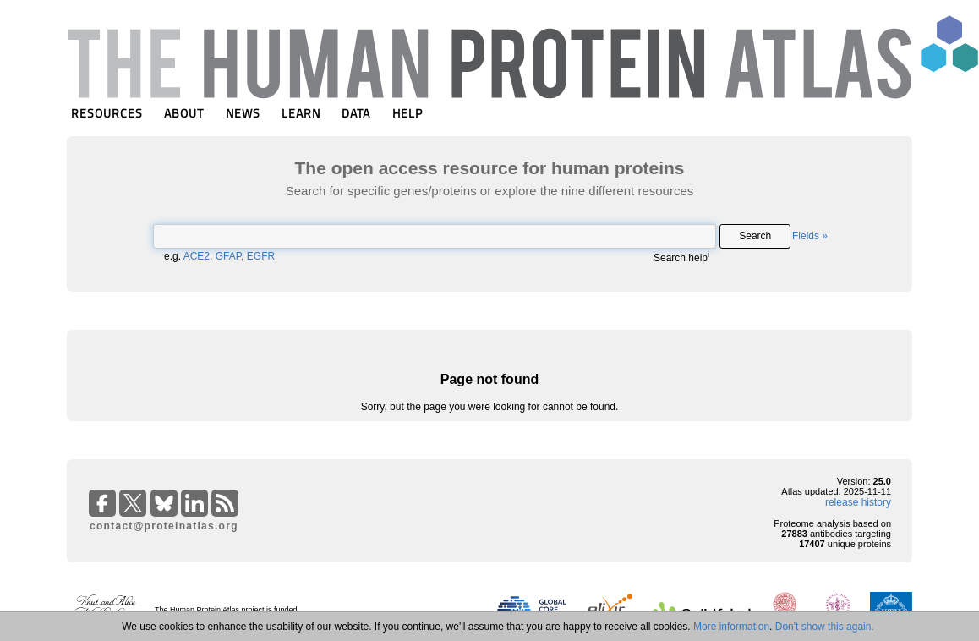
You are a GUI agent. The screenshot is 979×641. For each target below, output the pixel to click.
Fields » (810, 236)
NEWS (243, 113)
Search (755, 236)
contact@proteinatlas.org (164, 526)
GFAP (228, 256)
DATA (356, 113)
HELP (407, 113)
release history (858, 502)
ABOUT (184, 113)
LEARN (301, 113)
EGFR (261, 256)
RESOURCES (107, 113)
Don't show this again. (824, 627)
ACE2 (196, 256)
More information (731, 627)
